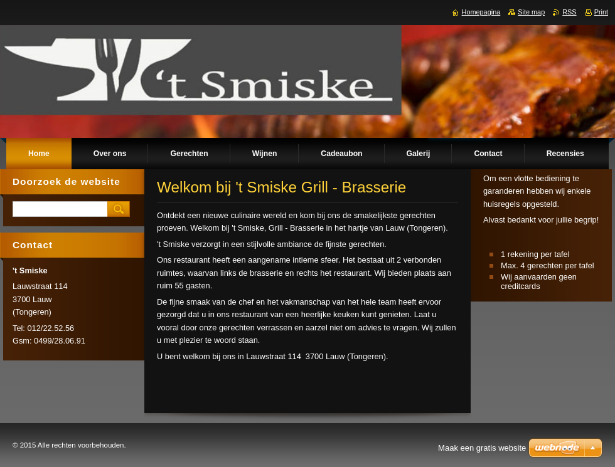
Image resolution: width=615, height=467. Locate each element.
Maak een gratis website (482, 448)
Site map (531, 12)
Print (601, 12)
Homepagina (481, 12)
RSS (569, 12)
